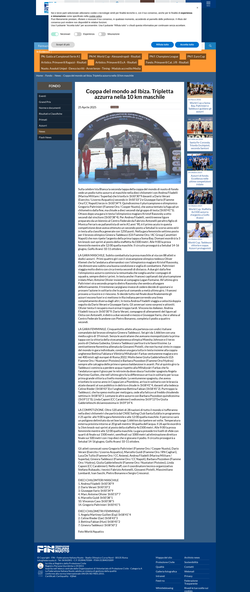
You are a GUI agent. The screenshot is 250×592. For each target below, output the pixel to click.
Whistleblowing (164, 580)
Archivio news (192, 549)
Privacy (188, 568)
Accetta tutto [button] (187, 44)
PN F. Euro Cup (168, 55)
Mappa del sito (164, 549)
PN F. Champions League (142, 55)
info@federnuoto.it (46, 553)
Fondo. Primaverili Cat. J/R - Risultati (145, 58)
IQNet (73, 568)
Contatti (189, 559)
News (42, 123)
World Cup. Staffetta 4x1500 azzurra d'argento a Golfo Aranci (200, 206)
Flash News (45, 129)
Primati (43, 112)
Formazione (45, 45)
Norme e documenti (50, 100)
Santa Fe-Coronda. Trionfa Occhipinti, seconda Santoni (200, 137)
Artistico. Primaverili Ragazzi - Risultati (59, 58)
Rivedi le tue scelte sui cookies (196, 582)
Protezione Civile (165, 554)
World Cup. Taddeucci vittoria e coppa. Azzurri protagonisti (200, 237)
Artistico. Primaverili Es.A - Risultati (103, 58)
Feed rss (160, 573)
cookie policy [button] (95, 16)
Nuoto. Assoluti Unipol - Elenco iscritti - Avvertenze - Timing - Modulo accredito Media (82, 62)
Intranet (160, 568)
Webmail (189, 563)
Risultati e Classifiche (50, 106)
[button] (197, 7)
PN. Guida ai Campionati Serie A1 (56, 55)
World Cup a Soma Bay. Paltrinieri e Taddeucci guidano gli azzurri (200, 100)
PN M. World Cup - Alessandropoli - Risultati (101, 55)
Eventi (42, 88)
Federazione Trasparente (191, 574)
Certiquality (62, 568)
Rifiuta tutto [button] (162, 44)
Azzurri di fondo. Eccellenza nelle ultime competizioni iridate (200, 172)
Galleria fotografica (166, 563)
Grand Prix (45, 94)
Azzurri (43, 117)
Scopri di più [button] (63, 44)
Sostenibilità (191, 554)
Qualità (160, 559)
